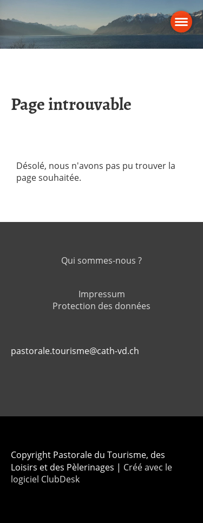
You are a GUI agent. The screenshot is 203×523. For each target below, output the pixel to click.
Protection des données (101, 306)
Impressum (101, 294)
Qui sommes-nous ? (101, 260)
